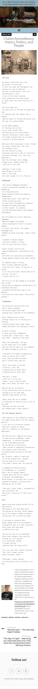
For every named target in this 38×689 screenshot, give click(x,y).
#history (4, 617)
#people (11, 617)
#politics (25, 617)
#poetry (18, 617)
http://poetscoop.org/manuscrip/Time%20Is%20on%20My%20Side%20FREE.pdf (25, 604)
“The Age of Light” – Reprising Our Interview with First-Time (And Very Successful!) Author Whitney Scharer (19, 640)
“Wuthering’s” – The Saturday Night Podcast (19, 629)
